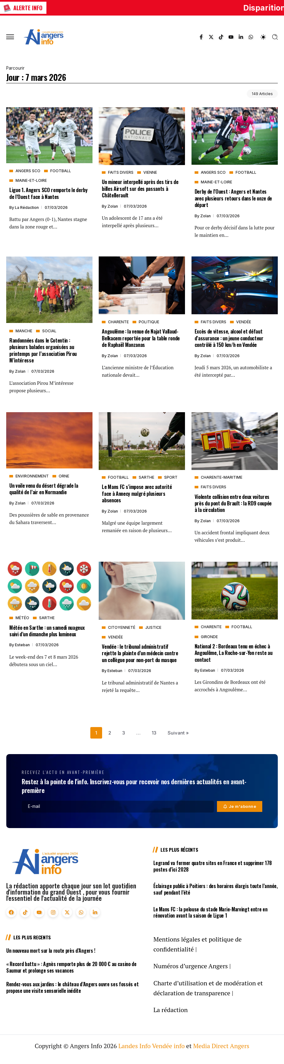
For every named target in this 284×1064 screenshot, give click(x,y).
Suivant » (178, 733)
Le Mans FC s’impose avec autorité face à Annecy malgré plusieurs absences (137, 493)
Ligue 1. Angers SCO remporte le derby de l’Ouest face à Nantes (48, 193)
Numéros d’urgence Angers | (192, 966)
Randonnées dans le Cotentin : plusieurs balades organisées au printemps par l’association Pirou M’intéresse (43, 350)
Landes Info (134, 1046)
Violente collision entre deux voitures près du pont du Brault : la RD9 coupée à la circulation (233, 503)
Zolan (113, 206)
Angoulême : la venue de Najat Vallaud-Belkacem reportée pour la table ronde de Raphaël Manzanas (141, 337)
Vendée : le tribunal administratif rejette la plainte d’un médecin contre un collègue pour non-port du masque (140, 653)
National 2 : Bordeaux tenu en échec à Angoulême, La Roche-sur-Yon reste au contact (234, 652)
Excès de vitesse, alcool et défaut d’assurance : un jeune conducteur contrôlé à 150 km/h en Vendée (229, 337)
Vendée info (168, 1046)
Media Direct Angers (221, 1046)
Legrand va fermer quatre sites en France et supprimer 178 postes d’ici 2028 (212, 866)
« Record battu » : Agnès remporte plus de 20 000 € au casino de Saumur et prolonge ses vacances (71, 967)
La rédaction (27, 207)
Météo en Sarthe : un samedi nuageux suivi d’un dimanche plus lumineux (46, 631)
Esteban (23, 645)
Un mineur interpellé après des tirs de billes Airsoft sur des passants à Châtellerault (140, 188)
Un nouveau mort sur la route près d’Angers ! (50, 950)
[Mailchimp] (240, 806)
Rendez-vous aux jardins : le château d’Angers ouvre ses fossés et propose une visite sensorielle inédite (72, 987)
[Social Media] (201, 37)
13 (154, 733)
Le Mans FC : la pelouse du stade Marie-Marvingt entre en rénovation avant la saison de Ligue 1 (210, 912)
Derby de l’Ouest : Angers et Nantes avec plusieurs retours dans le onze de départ (233, 198)
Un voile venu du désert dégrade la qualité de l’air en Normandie (43, 488)
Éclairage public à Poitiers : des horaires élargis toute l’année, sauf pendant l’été (215, 889)
